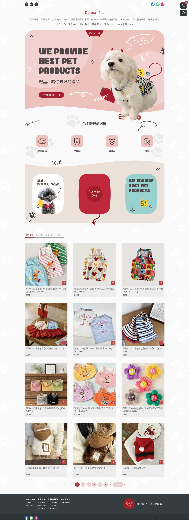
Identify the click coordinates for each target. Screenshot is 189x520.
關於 (29, 502)
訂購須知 (53, 502)
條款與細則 (65, 499)
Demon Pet (30, 499)
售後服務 (41, 508)
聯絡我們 (29, 505)
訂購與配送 (53, 499)
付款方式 (53, 505)
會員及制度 (41, 505)
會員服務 (42, 499)
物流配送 (53, 508)
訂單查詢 (41, 502)
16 (94, 484)
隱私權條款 (65, 502)
